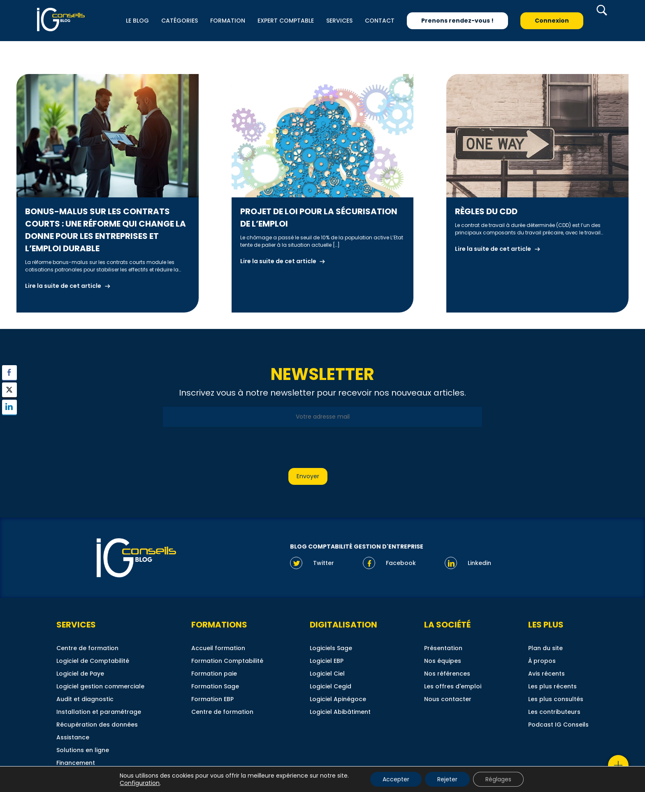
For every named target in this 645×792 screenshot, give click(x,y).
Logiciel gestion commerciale (100, 686)
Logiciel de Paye (80, 673)
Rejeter (447, 779)
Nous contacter (447, 699)
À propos (542, 661)
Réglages (498, 779)
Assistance (72, 737)
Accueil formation (218, 648)
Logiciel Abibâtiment (340, 712)
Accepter (396, 779)
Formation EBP (212, 699)
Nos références (447, 673)
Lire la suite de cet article (63, 286)
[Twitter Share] (9, 389)
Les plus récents (552, 686)
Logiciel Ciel (327, 673)
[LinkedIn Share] (9, 407)
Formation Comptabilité (227, 661)
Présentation (443, 648)
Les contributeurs (554, 712)
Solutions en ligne (82, 750)
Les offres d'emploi (452, 686)
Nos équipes (442, 661)
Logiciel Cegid (330, 686)
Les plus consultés (555, 699)
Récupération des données (97, 724)
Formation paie (214, 673)
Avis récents (546, 673)
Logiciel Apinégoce (338, 699)
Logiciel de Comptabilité (92, 661)
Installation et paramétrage (98, 712)
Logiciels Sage (331, 648)
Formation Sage (215, 686)
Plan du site (545, 648)
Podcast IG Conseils (558, 724)
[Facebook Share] (9, 372)
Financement (75, 763)
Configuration (140, 783)
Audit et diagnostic (85, 699)
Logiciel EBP (326, 661)
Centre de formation (87, 648)
